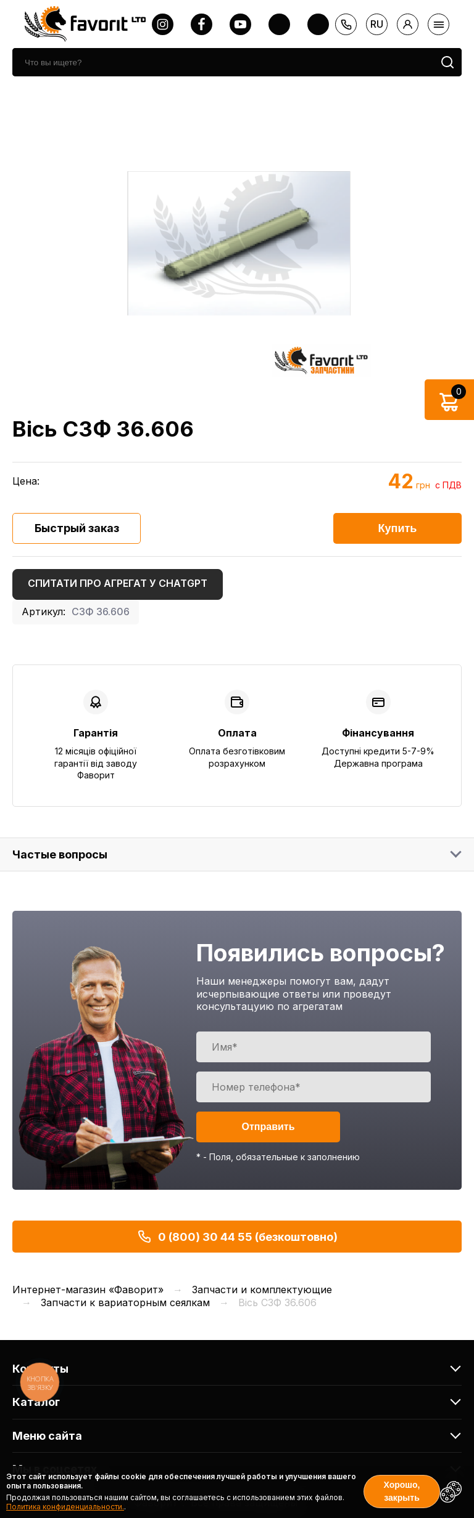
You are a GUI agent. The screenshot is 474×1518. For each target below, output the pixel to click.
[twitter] (279, 24)
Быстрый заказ (77, 528)
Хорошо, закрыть (402, 1491)
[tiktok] (318, 24)
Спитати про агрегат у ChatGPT (117, 583)
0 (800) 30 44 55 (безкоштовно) (237, 1236)
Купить (397, 528)
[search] (222, 62)
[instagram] (162, 24)
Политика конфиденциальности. (65, 1506)
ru (376, 24)
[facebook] (201, 24)
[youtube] (240, 24)
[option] (237, 244)
